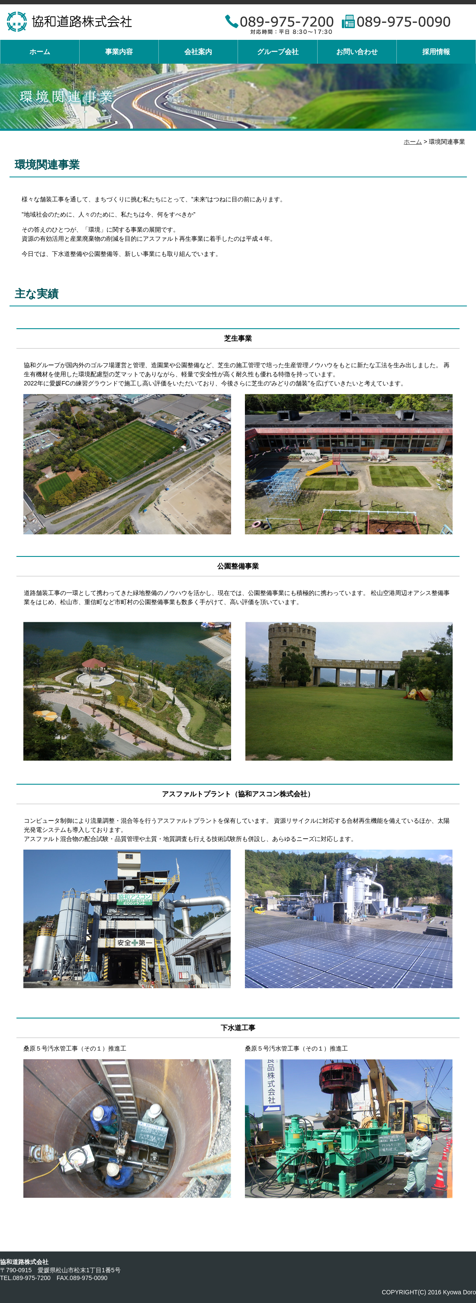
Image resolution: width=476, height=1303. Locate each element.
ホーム (39, 51)
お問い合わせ (357, 51)
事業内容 (119, 51)
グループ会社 (278, 51)
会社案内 (198, 51)
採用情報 (436, 51)
